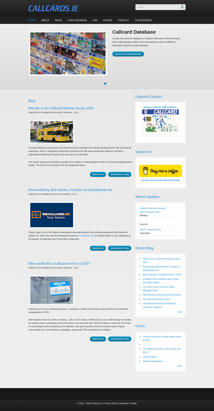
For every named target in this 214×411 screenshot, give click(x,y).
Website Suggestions (153, 361)
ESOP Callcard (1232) (150, 229)
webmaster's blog (120, 174)
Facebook (124, 403)
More (179, 312)
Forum (107, 20)
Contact (123, 20)
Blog (58, 20)
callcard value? (150, 357)
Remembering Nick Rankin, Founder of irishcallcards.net (70, 190)
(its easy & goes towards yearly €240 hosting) (160, 173)
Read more (99, 174)
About (45, 20)
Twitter (133, 403)
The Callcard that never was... (157, 299)
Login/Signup (143, 20)
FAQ (95, 20)
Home (31, 20)
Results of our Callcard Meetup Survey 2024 (61, 108)
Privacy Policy (111, 403)
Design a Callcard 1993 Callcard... (160, 107)
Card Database (77, 20)
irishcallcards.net (86, 235)
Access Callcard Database (128, 54)
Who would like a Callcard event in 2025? (59, 263)
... (141, 220)
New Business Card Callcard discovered (162, 294)
